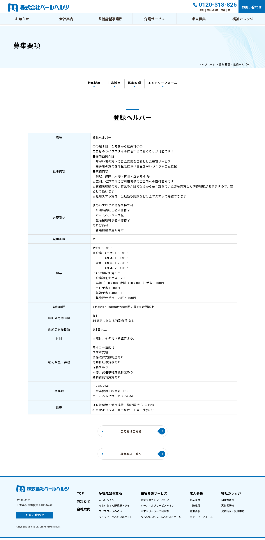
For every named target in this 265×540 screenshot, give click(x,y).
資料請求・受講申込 (232, 513)
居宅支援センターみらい (155, 501)
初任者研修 (227, 501)
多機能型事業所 (110, 20)
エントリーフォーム (164, 83)
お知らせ (22, 20)
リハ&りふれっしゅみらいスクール (161, 518)
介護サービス (154, 20)
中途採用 (114, 83)
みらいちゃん (106, 501)
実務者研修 (227, 507)
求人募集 (199, 20)
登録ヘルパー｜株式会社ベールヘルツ (38, 7)
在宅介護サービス (154, 495)
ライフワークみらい (110, 513)
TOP (80, 495)
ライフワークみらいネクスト (115, 518)
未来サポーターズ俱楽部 (155, 513)
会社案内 (66, 20)
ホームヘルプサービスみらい (157, 507)
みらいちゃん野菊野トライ (114, 507)
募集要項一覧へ (131, 455)
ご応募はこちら (131, 432)
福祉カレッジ (242, 20)
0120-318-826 (217, 4)
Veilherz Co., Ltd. (36, 528)
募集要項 (135, 83)
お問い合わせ (251, 7)
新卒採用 (93, 83)
